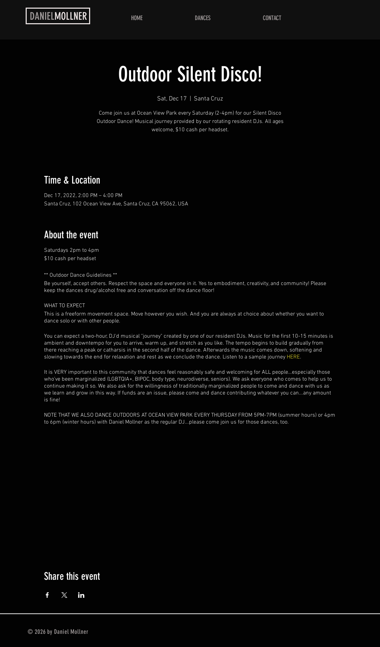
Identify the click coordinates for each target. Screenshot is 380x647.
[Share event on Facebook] (47, 595)
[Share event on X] (64, 595)
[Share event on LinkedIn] (81, 595)
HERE (293, 357)
